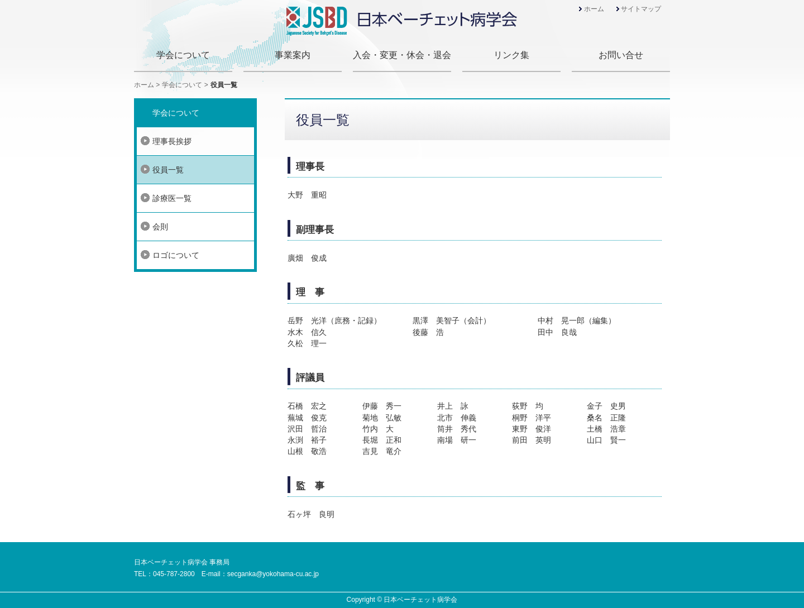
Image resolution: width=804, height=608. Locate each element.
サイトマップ (641, 9)
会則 (160, 226)
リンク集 (511, 55)
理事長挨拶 (172, 141)
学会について (183, 55)
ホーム (594, 9)
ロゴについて (175, 255)
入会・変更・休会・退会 (402, 55)
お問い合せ (621, 55)
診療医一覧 (172, 198)
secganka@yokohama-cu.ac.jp (273, 574)
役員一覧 (168, 169)
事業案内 (292, 55)
